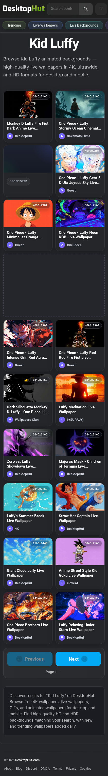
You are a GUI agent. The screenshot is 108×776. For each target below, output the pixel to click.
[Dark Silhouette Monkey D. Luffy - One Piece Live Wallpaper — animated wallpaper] (28, 400)
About (8, 768)
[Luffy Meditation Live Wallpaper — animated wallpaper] (80, 400)
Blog (19, 768)
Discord (31, 768)
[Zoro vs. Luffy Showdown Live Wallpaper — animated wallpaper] (28, 454)
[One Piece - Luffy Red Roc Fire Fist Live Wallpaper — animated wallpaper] (80, 345)
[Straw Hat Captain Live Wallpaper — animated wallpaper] (80, 509)
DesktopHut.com (27, 760)
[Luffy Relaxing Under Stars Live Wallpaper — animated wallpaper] (80, 617)
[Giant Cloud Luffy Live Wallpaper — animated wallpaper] (28, 563)
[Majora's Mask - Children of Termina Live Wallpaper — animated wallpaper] (80, 454)
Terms (57, 768)
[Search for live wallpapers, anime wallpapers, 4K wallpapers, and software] (63, 8)
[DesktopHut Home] (24, 9)
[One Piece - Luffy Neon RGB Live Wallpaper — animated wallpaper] (80, 225)
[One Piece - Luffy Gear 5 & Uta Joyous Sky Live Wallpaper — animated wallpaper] (80, 171)
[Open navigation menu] (101, 9)
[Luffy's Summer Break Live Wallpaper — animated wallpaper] (28, 509)
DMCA (45, 768)
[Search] (86, 9)
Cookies (86, 768)
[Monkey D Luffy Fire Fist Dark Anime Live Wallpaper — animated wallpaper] (28, 116)
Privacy (71, 768)
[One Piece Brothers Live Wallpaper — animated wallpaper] (28, 617)
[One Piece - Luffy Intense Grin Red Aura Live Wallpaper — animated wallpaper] (28, 345)
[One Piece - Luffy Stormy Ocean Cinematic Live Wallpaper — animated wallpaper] (80, 116)
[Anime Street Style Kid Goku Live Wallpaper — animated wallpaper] (80, 563)
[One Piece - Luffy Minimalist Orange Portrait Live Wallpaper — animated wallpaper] (28, 225)
